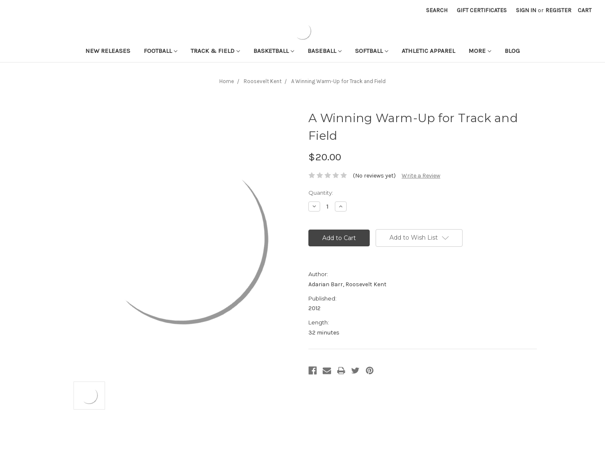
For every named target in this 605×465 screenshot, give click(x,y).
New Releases (107, 51)
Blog (512, 51)
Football (160, 51)
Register (558, 10)
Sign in (526, 10)
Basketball (273, 51)
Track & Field (215, 51)
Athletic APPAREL (428, 51)
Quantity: (320, 192)
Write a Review (421, 175)
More (479, 51)
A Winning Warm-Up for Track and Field (338, 81)
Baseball (325, 51)
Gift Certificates (482, 10)
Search (436, 10)
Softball (371, 51)
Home (226, 81)
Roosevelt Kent (262, 81)
